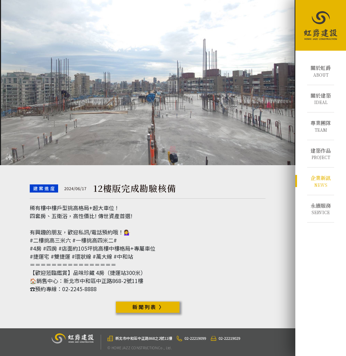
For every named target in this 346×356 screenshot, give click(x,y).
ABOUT (321, 71)
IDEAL (321, 98)
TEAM (321, 126)
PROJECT (321, 153)
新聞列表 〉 (148, 306)
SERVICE (321, 208)
